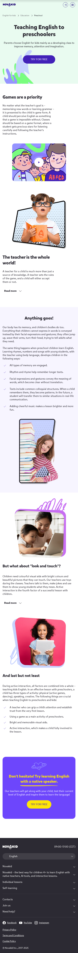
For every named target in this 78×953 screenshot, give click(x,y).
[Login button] (65, 4)
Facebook (10, 922)
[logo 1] (10, 847)
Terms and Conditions (13, 935)
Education (25, 15)
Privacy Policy (9, 929)
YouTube (25, 922)
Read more (10, 291)
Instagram (42, 922)
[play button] (39, 162)
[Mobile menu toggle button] (72, 4)
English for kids (9, 15)
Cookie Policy (9, 941)
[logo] (9, 5)
